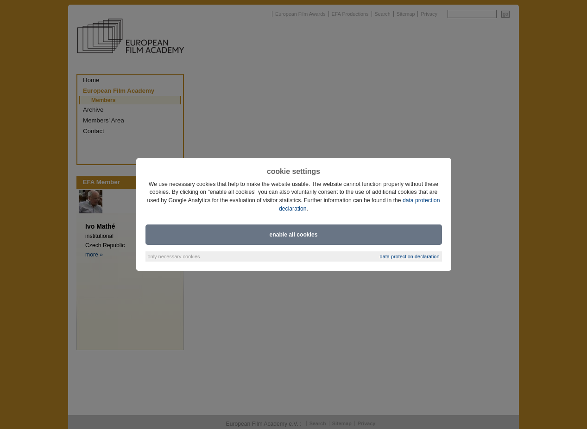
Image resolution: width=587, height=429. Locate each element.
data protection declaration (410, 256)
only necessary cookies (174, 256)
